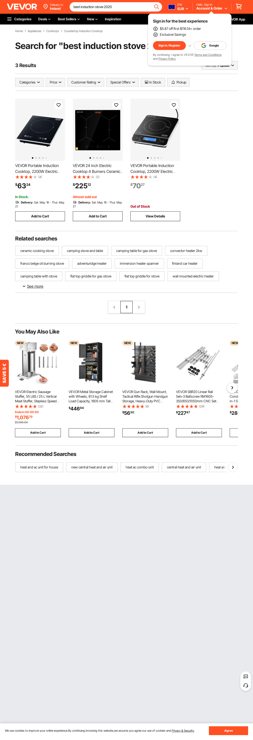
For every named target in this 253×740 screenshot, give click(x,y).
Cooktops (52, 31)
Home (19, 31)
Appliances (34, 31)
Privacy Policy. (167, 58)
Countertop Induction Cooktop (83, 31)
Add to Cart (40, 216)
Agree (228, 730)
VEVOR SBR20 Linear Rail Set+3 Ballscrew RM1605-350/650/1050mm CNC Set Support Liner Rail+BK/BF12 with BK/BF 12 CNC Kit (196, 401)
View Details (155, 216)
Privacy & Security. (183, 730)
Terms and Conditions (208, 55)
